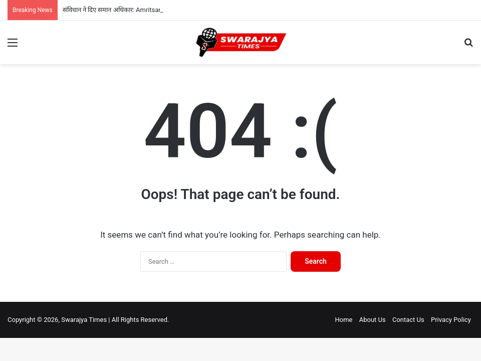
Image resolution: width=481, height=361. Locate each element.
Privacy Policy (451, 319)
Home (343, 319)
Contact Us (408, 319)
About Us (372, 319)
